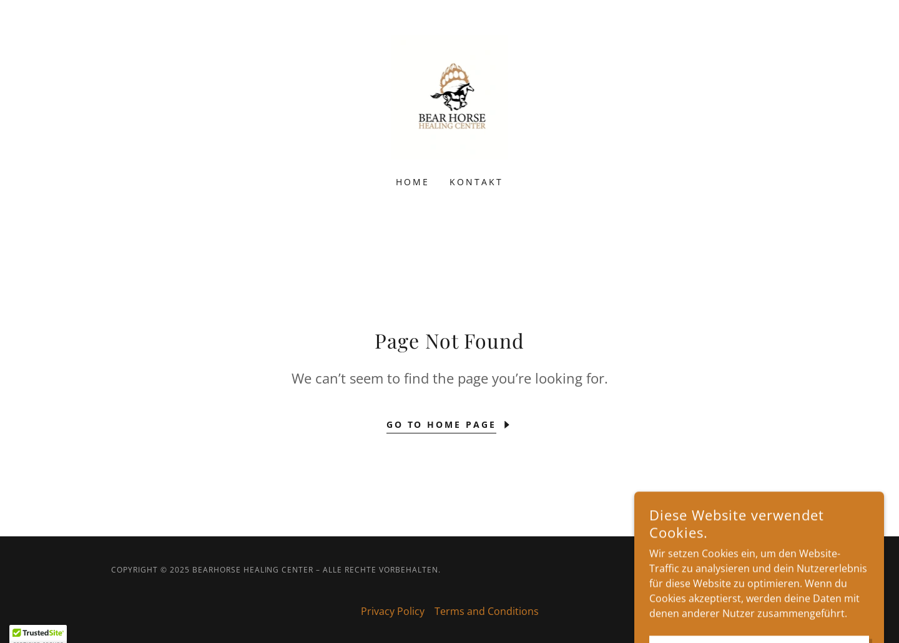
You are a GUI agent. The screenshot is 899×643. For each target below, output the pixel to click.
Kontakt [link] (476, 182)
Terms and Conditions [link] (487, 611)
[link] (450, 96)
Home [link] (413, 182)
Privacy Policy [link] (393, 611)
